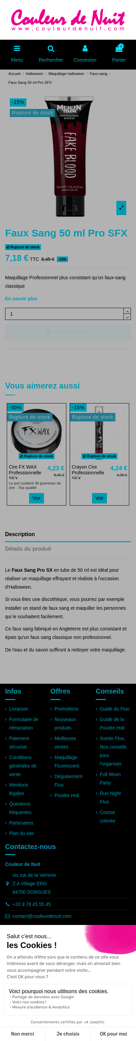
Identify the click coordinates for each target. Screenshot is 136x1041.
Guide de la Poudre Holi (112, 724)
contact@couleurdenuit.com (42, 916)
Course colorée (107, 817)
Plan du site (21, 833)
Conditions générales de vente (23, 766)
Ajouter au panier (68, 332)
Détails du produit (28, 549)
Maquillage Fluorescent (66, 762)
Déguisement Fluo (68, 781)
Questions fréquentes (20, 808)
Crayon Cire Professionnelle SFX (88, 472)
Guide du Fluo (115, 709)
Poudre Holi (66, 795)
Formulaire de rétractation (23, 724)
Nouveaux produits (65, 724)
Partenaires (21, 823)
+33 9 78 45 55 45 (32, 904)
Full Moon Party (110, 779)
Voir (36, 498)
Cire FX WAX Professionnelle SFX (25, 472)
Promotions (66, 709)
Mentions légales (18, 789)
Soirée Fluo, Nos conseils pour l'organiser (113, 751)
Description (20, 534)
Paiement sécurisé (19, 743)
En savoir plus (21, 298)
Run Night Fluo (110, 798)
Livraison (18, 709)
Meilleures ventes (65, 743)
